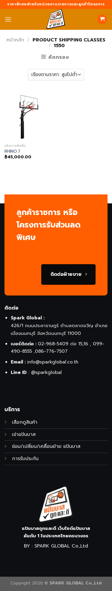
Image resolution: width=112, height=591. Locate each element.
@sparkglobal (46, 372)
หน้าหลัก (15, 40)
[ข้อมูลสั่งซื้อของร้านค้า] (56, 75)
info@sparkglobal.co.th (52, 361)
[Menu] (8, 19)
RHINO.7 (12, 151)
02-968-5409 (53, 343)
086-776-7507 (51, 351)
